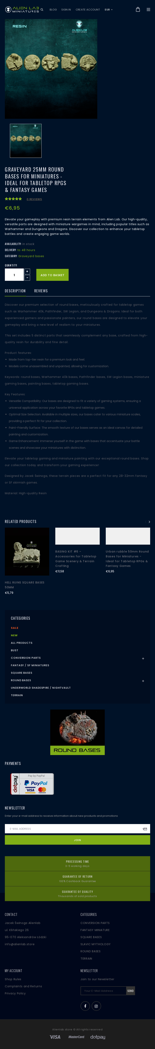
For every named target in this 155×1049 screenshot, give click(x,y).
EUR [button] (108, 9)
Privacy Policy (15, 993)
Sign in (66, 10)
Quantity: (11, 265)
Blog (53, 10)
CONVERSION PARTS (95, 923)
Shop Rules (13, 979)
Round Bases (21, 680)
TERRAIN (86, 959)
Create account (88, 10)
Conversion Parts (26, 658)
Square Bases (21, 673)
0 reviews (34, 199)
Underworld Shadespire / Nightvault (41, 688)
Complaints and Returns (23, 986)
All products (21, 643)
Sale (14, 628)
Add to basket (52, 275)
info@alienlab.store (20, 944)
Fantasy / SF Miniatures (30, 665)
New (14, 635)
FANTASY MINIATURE (95, 930)
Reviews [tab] (41, 291)
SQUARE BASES (91, 937)
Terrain (17, 695)
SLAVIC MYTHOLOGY (96, 944)
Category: (11, 256)
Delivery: (10, 250)
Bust (14, 650)
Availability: (13, 244)
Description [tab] (15, 291)
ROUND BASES (91, 951)
